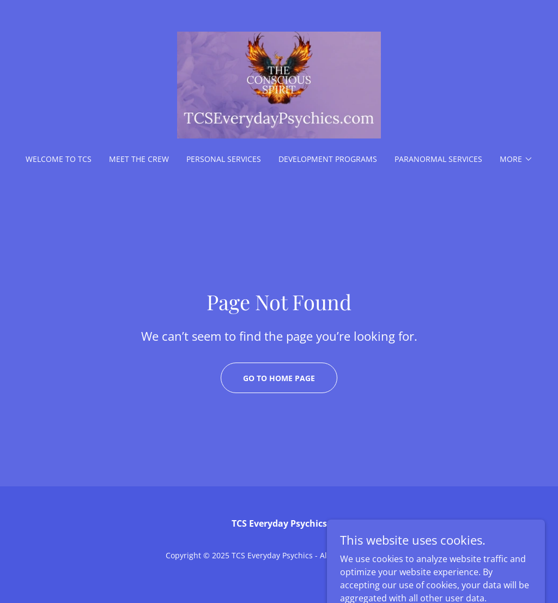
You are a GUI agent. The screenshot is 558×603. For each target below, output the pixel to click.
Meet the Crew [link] (139, 159)
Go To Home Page (279, 378)
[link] (279, 84)
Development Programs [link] (327, 159)
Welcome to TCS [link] (59, 159)
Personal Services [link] (223, 159)
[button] (516, 159)
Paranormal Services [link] (438, 159)
